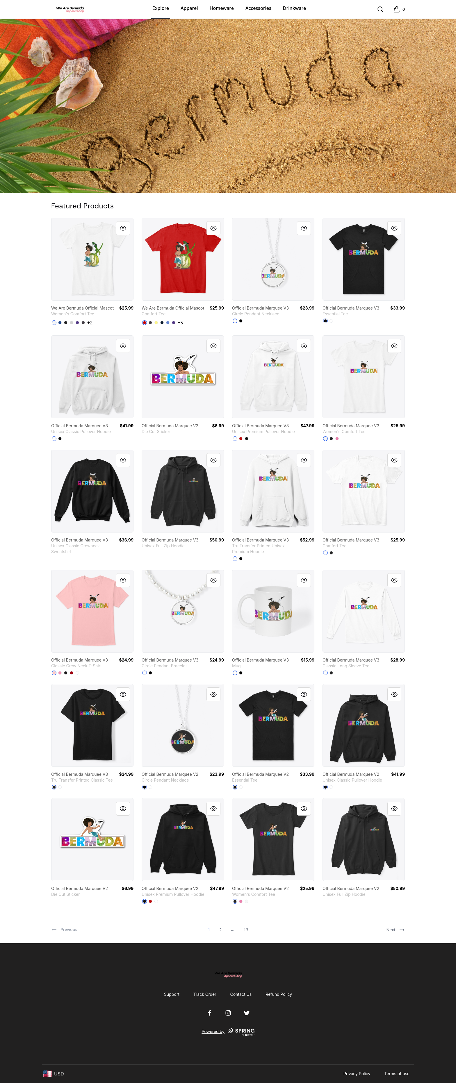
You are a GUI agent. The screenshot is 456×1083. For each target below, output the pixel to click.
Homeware (221, 8)
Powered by (228, 1032)
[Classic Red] (144, 322)
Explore (160, 8)
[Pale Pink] (54, 673)
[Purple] (77, 322)
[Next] (395, 927)
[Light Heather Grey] (71, 322)
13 (246, 929)
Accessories (258, 8)
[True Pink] (337, 438)
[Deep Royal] (60, 322)
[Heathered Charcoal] (83, 322)
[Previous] (64, 927)
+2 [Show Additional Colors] (89, 322)
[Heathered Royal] (168, 322)
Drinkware (294, 8)
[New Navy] (162, 322)
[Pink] (60, 673)
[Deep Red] (71, 673)
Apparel (189, 8)
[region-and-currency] (53, 1073)
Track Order (204, 994)
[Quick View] (123, 228)
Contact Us (241, 994)
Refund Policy (279, 994)
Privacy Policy (356, 1073)
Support (171, 994)
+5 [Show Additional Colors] (180, 322)
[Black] (65, 322)
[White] (54, 322)
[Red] (241, 438)
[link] (92, 259)
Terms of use (396, 1073)
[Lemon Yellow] (156, 322)
